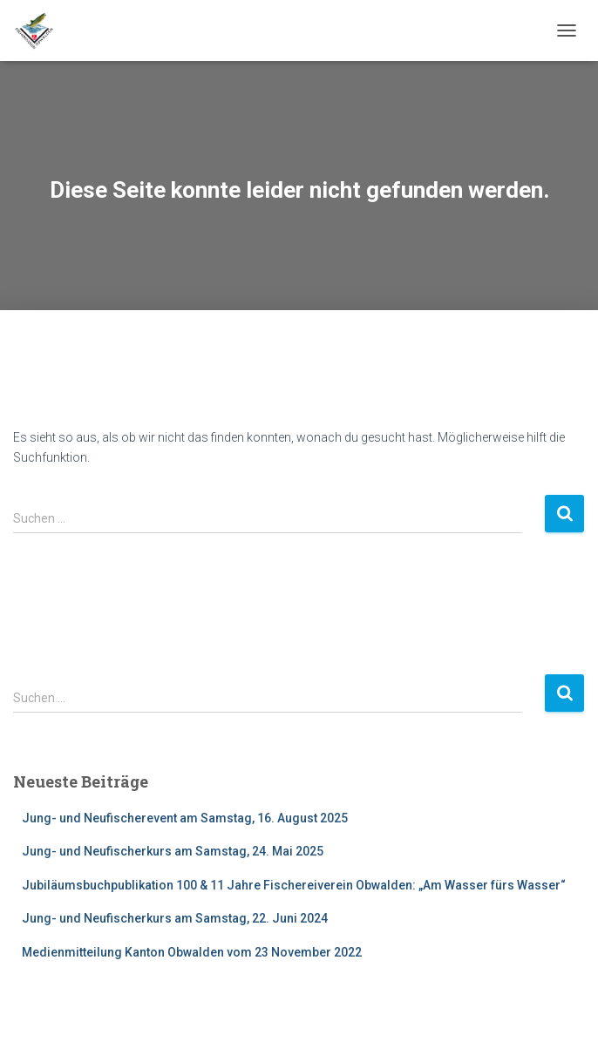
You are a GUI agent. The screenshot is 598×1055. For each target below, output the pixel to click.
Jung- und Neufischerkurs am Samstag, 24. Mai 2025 (172, 851)
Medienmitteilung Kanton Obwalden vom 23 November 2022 (192, 952)
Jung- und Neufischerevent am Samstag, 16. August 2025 (185, 818)
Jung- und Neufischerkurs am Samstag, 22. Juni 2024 (175, 918)
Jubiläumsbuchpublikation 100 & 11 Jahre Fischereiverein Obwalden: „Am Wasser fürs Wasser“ (294, 885)
